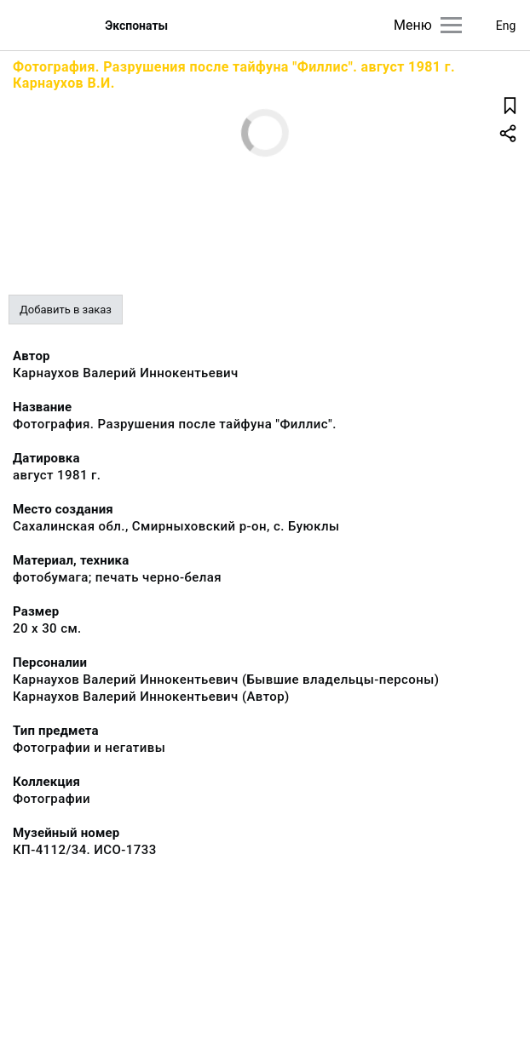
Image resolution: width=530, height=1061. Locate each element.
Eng (506, 25)
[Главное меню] (451, 25)
